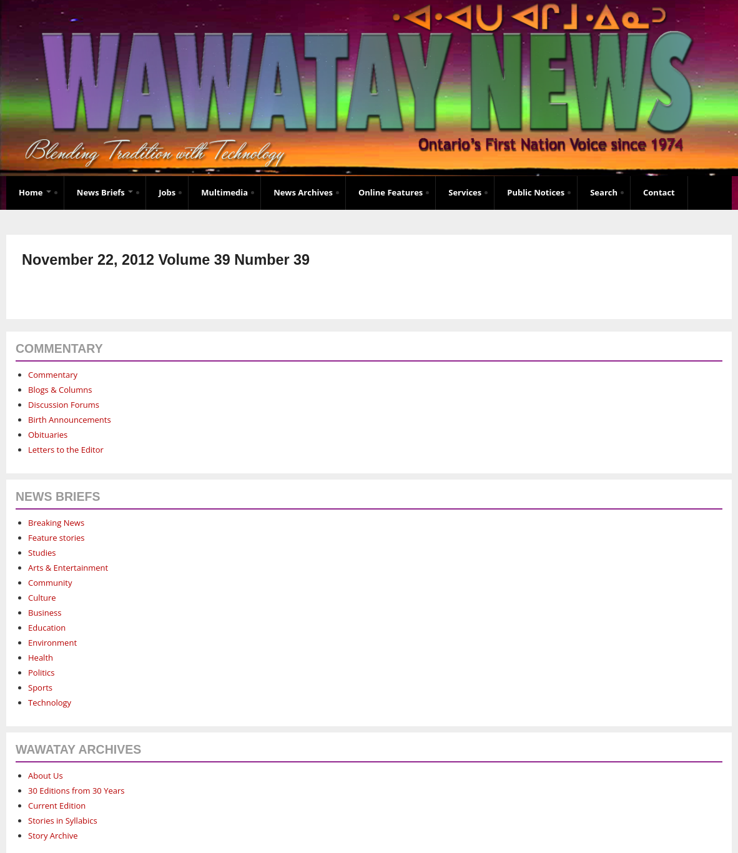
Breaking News (56, 522)
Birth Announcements (69, 419)
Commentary (52, 374)
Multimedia (224, 192)
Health (40, 657)
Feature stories (56, 537)
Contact (659, 192)
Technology (49, 702)
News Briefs (105, 192)
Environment (52, 642)
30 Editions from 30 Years (76, 790)
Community (50, 582)
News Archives (303, 192)
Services (464, 192)
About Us (45, 775)
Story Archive (53, 835)
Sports (40, 687)
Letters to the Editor (66, 449)
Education (47, 627)
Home (35, 192)
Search (603, 192)
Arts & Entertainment (68, 567)
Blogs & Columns (60, 389)
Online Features (390, 192)
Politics (41, 672)
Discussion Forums (63, 404)
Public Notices (535, 192)
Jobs (167, 192)
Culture (42, 597)
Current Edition (57, 805)
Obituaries (47, 434)
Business (45, 612)
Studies (42, 552)
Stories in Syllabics (62, 820)
